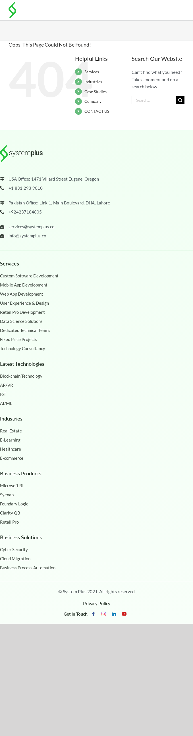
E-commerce (11, 458)
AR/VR (6, 385)
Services (91, 71)
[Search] (180, 100)
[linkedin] (114, 614)
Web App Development (21, 293)
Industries (93, 81)
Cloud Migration (15, 558)
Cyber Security (14, 549)
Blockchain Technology (21, 376)
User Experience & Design (24, 303)
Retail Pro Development (22, 312)
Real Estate (11, 430)
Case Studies (95, 91)
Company (92, 101)
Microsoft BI (12, 485)
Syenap (7, 494)
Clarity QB (10, 512)
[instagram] (103, 614)
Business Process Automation (27, 567)
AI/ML (6, 403)
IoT (3, 394)
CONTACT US (96, 111)
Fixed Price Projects (18, 339)
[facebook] (93, 614)
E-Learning (10, 439)
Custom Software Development (29, 275)
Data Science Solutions (21, 321)
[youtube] (124, 614)
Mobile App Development (23, 284)
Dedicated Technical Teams (25, 330)
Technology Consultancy (22, 348)
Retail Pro (9, 521)
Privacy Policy (96, 603)
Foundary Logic (14, 503)
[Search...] (154, 100)
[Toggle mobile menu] (180, 9)
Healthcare (10, 448)
